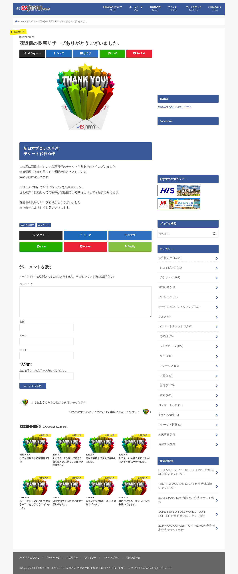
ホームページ (135, 8)
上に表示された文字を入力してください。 (43, 371)
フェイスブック (193, 8)
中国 (166, 372)
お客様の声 (155, 8)
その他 (167, 334)
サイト (23, 350)
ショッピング (171, 267)
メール (23, 336)
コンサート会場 (170, 401)
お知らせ (166, 286)
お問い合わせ (214, 8)
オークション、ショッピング (178, 305)
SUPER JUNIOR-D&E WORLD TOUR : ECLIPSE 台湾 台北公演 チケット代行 (181, 508)
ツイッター (173, 8)
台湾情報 (166, 439)
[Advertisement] (188, 60)
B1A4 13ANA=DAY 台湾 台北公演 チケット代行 (185, 494)
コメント (26, 284)
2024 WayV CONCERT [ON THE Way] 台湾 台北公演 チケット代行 (186, 522)
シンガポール (171, 344)
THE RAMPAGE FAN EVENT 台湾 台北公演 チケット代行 (186, 481)
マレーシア (169, 363)
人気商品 (166, 430)
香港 (166, 391)
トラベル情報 (168, 411)
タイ (166, 353)
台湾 (167, 382)
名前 (22, 322)
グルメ (164, 315)
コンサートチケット (175, 324)
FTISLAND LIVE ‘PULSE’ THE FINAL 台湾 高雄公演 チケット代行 (185, 467)
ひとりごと (168, 295)
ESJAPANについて (112, 8)
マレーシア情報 (169, 420)
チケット (45, 225)
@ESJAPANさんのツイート (174, 106)
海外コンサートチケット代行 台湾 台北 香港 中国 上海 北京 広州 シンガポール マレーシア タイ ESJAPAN (93, 562)
